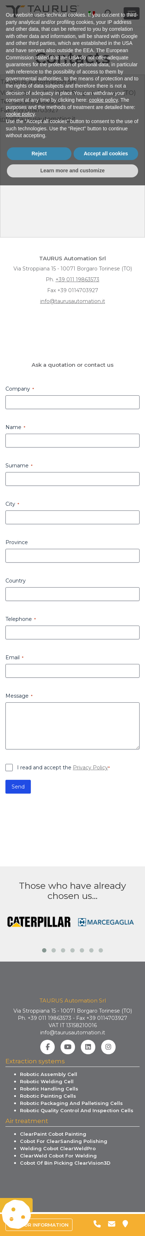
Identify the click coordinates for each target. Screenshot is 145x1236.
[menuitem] (89, 10)
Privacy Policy (90, 767)
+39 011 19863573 (36, 101)
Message (19, 696)
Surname (19, 465)
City (12, 504)
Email (14, 657)
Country (15, 580)
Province (16, 542)
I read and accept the (63, 767)
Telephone (20, 619)
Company (19, 389)
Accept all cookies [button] (106, 1204)
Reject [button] (39, 1204)
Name (15, 427)
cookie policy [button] (103, 1150)
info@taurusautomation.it (38, 118)
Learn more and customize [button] (72, 1221)
